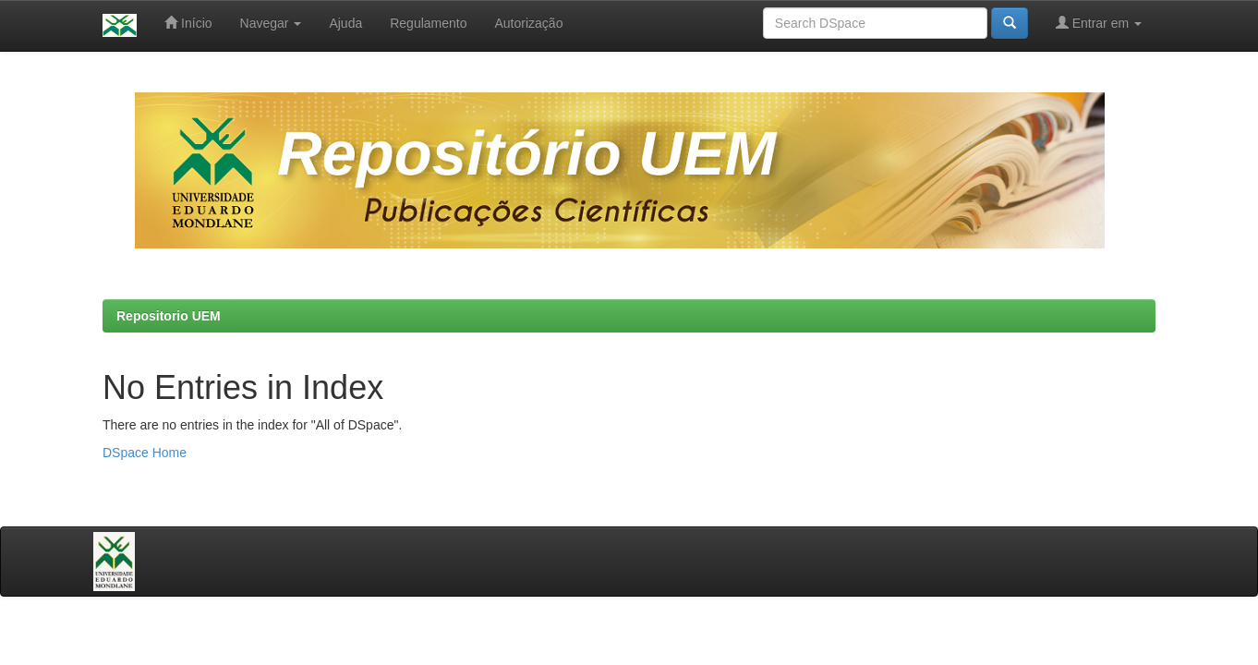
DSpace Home (145, 452)
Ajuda (345, 23)
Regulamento (428, 23)
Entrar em (1099, 22)
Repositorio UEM (168, 315)
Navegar (271, 23)
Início (188, 22)
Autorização (528, 23)
